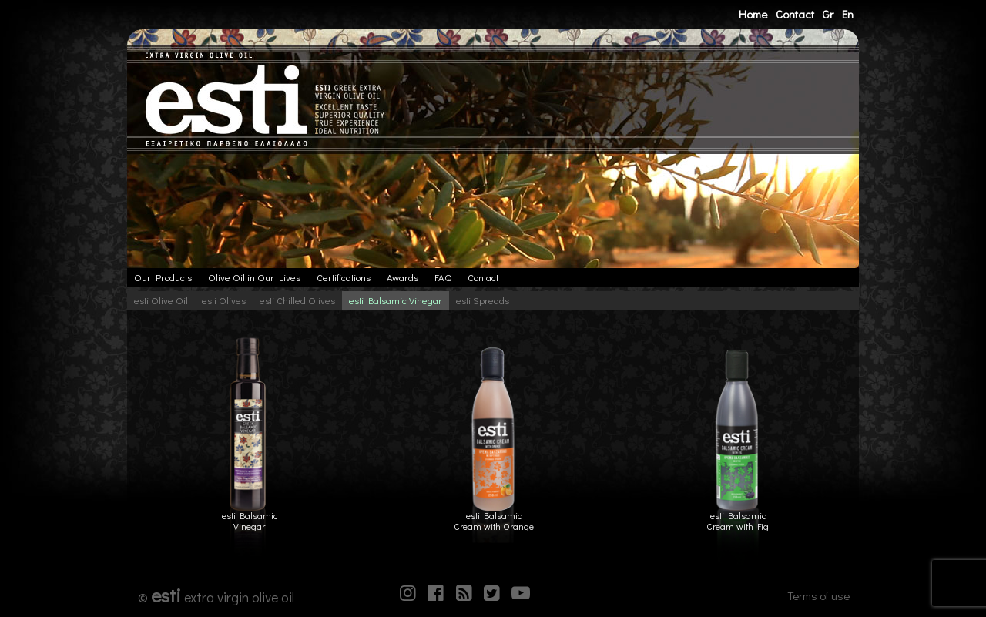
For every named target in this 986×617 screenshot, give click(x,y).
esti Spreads (482, 300)
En (848, 14)
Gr (827, 14)
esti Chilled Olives (297, 300)
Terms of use (818, 595)
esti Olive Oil (161, 300)
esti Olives (224, 300)
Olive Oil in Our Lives (254, 277)
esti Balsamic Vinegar (395, 300)
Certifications (344, 277)
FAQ (442, 277)
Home (753, 14)
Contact (795, 14)
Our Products (163, 277)
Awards (402, 277)
